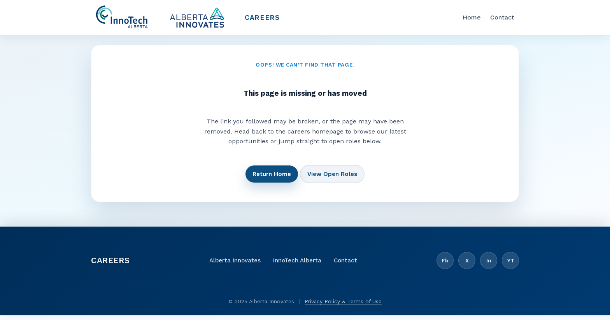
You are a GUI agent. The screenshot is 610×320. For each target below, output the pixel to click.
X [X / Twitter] (467, 265)
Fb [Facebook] (445, 265)
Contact (502, 19)
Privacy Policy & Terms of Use (343, 306)
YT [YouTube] (510, 265)
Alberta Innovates (235, 265)
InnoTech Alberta (297, 265)
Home (472, 19)
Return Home (271, 178)
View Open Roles (332, 178)
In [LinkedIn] (488, 265)
